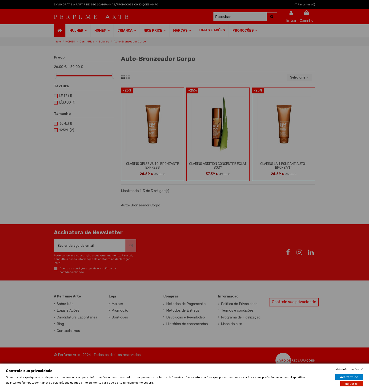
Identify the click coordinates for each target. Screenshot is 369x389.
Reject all (351, 383)
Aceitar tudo (349, 377)
